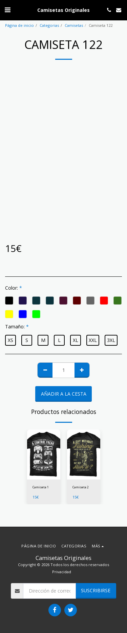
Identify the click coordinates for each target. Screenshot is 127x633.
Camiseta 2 (80, 487)
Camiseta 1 (41, 487)
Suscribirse (95, 590)
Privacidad (61, 571)
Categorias (49, 25)
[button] (7, 10)
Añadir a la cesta (63, 394)
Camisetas (74, 25)
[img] (43, 455)
